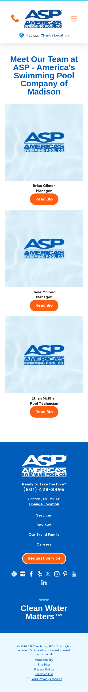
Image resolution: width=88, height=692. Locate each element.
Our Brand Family (44, 534)
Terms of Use (44, 675)
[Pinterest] (66, 574)
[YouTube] (74, 574)
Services (44, 515)
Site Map (44, 665)
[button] (73, 18)
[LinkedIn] (44, 582)
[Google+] (22, 574)
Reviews (44, 525)
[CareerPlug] (13, 574)
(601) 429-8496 (43, 489)
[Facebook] (31, 574)
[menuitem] (44, 515)
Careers (44, 544)
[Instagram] (57, 574)
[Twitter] (48, 574)
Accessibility (44, 660)
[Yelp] (39, 574)
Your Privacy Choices (46, 679)
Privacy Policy (44, 670)
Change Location (55, 35)
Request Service (44, 558)
